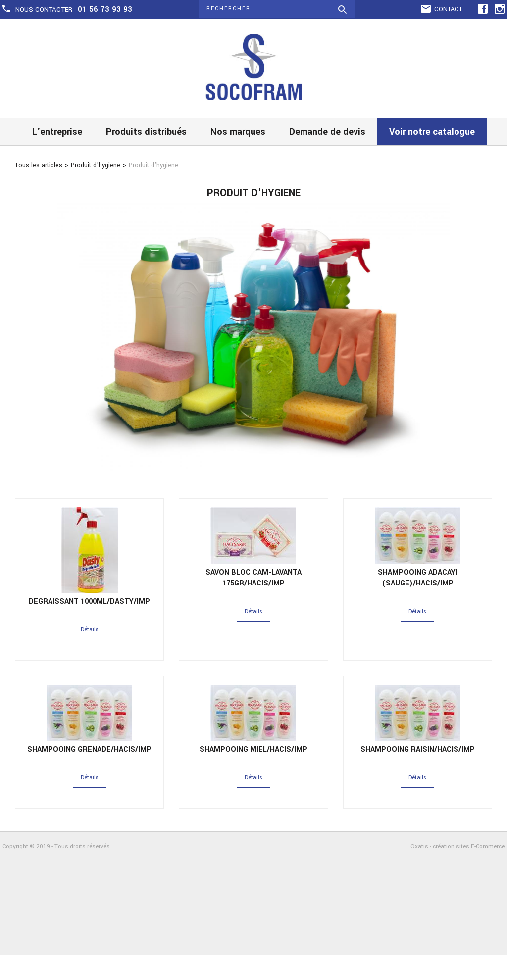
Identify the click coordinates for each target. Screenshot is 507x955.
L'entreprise (57, 131)
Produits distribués (146, 131)
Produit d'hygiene (95, 165)
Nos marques (237, 131)
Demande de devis (327, 131)
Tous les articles (38, 165)
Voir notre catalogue (432, 131)
